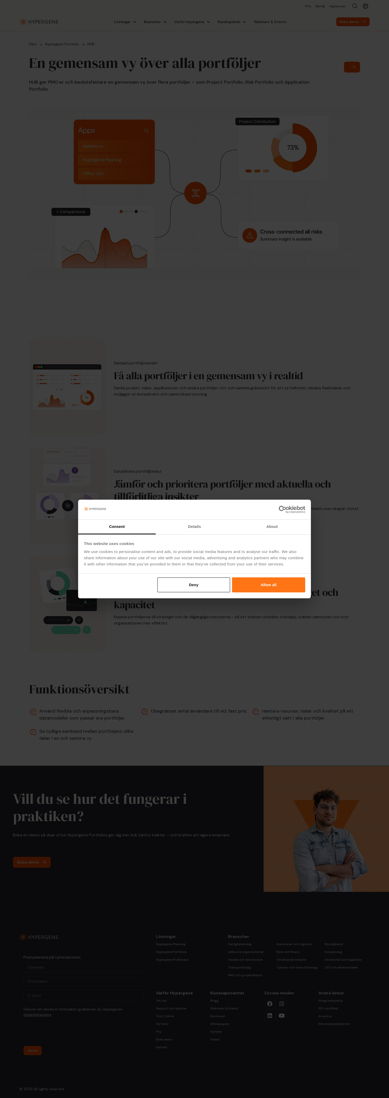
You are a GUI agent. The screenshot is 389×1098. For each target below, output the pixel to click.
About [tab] (272, 526)
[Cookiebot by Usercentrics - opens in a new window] (282, 509)
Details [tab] (194, 526)
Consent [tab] (117, 526)
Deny (193, 585)
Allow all (268, 585)
